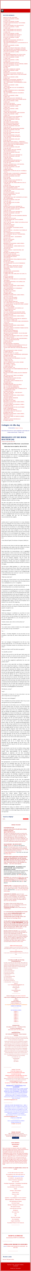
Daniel (15, 1188)
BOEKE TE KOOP (16, 1132)
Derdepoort (15, 1210)
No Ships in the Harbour (15, 1185)
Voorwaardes (18, 1268)
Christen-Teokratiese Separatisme (15, 1179)
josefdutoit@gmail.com (15, 1081)
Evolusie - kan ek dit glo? (15, 1190)
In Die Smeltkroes (19, 928)
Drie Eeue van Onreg (15, 1217)
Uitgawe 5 (16, 1017)
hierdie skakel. (24, 840)
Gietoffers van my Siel (16, 1123)
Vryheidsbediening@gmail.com (17, 984)
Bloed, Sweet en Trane (18, 941)
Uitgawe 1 (16, 1011)
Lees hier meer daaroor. (11, 900)
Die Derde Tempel (16, 1203)
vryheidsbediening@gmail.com (10, 1099)
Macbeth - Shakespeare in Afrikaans (15, 1204)
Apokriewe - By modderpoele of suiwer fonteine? (15, 1197)
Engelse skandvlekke (15, 1221)
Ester (15, 1195)
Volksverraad (10, 1176)
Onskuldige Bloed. (16, 918)
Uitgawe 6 (16, 1018)
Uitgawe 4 (16, 1015)
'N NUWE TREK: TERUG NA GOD (18, 1082)
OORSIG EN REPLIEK (16, 1006)
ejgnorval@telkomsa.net (9, 831)
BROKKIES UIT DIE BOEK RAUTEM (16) (14, 438)
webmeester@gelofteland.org (16, 951)
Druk (11, 441)
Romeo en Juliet (15, 1194)
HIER (12, 863)
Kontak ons (12, 1268)
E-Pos (14, 441)
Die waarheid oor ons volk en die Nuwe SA (15, 1174)
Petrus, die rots (15, 1192)
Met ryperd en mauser (15, 1206)
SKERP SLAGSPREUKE (18, 1237)
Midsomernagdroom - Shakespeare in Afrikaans (15, 1199)
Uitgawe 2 (16, 1012)
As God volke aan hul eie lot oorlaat (15, 1172)
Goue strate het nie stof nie (15, 1208)
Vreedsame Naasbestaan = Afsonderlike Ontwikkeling (15, 1183)
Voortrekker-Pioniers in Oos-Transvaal (15, 1222)
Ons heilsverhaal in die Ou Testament (15, 1187)
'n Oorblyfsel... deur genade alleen (15, 1178)
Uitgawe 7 (16, 1019)
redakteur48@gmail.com (16, 1003)
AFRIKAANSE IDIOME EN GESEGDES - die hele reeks (17, 1247)
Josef (15, 1213)
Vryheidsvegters (7, 908)
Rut (15, 1215)
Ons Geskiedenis (15, 1219)
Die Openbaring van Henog (15, 1201)
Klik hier (5, 1157)
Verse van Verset (15, 1181)
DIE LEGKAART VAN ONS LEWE (16, 1029)
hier (25, 841)
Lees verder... (15, 1137)
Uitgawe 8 (16, 1021)
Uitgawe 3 (16, 1014)
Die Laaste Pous (15, 1212)
